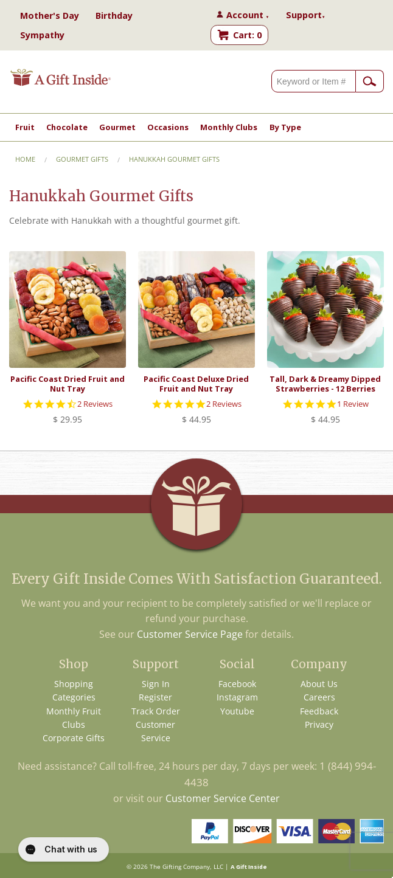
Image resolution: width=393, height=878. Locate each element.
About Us (319, 684)
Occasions (168, 127)
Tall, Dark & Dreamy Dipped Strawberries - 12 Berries (325, 383)
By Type (285, 127)
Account (248, 15)
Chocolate (67, 127)
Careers (319, 697)
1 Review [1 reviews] (353, 404)
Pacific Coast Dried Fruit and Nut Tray (67, 383)
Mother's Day (49, 15)
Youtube (237, 711)
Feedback (319, 711)
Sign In (156, 684)
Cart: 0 (247, 35)
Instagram (237, 697)
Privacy (319, 724)
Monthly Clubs (228, 127)
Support (305, 15)
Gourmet (117, 127)
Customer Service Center (222, 798)
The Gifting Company (180, 867)
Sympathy (42, 35)
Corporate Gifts (74, 738)
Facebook (237, 684)
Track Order (155, 711)
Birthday (114, 15)
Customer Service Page (190, 634)
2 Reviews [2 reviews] (95, 404)
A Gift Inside (249, 867)
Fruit (25, 127)
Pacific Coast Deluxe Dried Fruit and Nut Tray (196, 383)
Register (155, 697)
